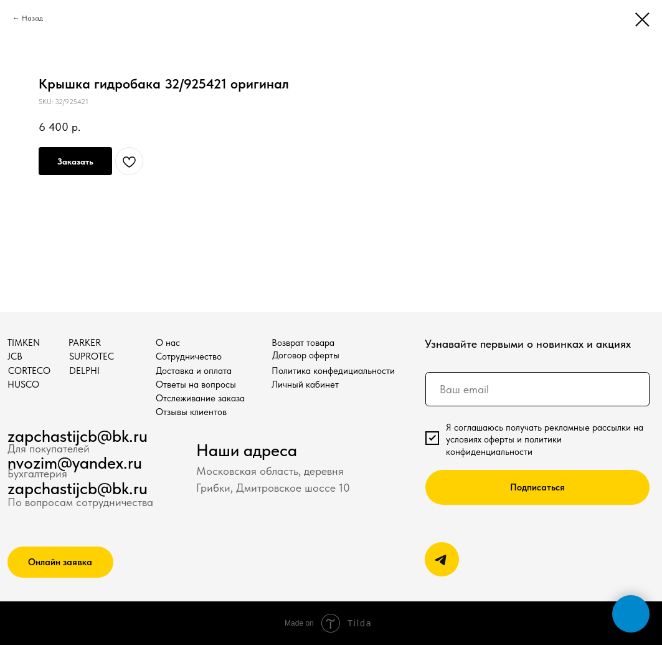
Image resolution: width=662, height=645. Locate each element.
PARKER (85, 342)
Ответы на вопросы (196, 384)
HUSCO (23, 384)
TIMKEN (23, 342)
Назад (32, 18)
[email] (537, 389)
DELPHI (84, 370)
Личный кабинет (305, 384)
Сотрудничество (189, 356)
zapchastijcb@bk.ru (77, 436)
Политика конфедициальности (333, 370)
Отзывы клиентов (191, 412)
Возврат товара (303, 342)
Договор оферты (305, 355)
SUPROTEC (91, 356)
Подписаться (537, 487)
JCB (14, 356)
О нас (168, 342)
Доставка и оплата (194, 370)
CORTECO (29, 370)
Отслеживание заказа (200, 398)
